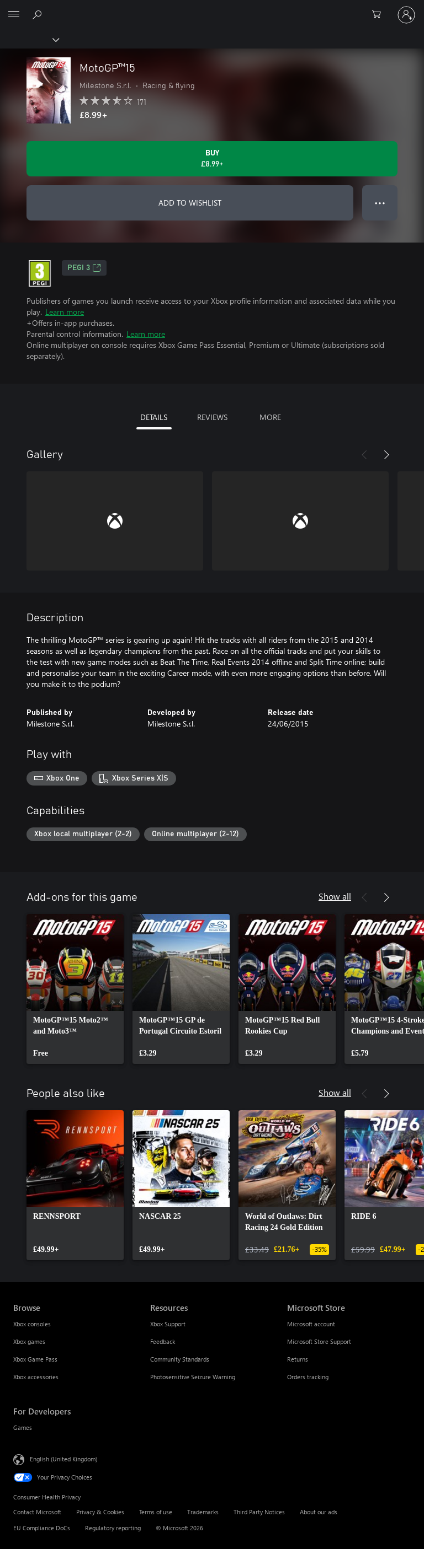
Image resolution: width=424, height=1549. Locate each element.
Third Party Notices (259, 1511)
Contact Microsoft (37, 1511)
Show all (335, 896)
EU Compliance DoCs (41, 1527)
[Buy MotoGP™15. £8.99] (212, 158)
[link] (75, 989)
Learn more (64, 311)
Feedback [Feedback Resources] (162, 1341)
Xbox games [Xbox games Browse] (29, 1341)
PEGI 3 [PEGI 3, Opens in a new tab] (84, 267)
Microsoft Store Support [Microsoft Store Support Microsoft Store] (319, 1341)
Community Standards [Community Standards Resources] (179, 1359)
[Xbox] (29, 39)
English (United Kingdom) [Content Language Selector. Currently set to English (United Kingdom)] (63, 1458)
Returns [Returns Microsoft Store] (297, 1359)
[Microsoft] (211, 8)
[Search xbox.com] (38, 14)
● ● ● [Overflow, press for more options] (380, 203)
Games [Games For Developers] (22, 1427)
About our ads (318, 1511)
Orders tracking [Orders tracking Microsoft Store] (307, 1376)
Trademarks (203, 1511)
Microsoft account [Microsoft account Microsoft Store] (311, 1323)
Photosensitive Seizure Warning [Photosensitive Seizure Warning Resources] (192, 1376)
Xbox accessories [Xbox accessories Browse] (36, 1376)
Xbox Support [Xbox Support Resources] (168, 1323)
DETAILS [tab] (153, 417)
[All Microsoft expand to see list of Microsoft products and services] (14, 15)
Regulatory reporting (113, 1527)
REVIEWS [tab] (212, 417)
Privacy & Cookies (100, 1511)
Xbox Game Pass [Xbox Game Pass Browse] (35, 1359)
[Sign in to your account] (406, 15)
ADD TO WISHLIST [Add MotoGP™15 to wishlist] (189, 202)
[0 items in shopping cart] (380, 15)
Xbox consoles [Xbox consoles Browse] (32, 1323)
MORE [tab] (270, 417)
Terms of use (155, 1511)
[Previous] (364, 454)
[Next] (386, 454)
